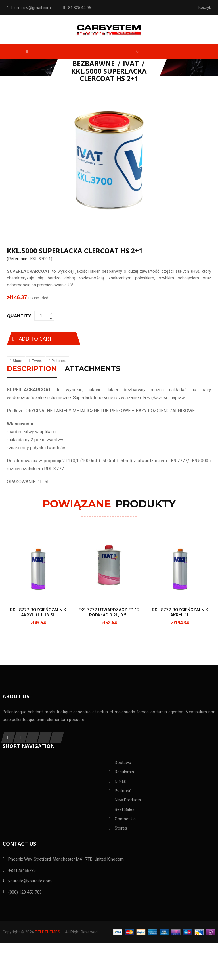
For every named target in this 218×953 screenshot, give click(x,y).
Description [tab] (32, 369)
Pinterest (59, 361)
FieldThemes (47, 942)
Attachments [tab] (92, 369)
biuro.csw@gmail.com (31, 7)
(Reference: (17, 258)
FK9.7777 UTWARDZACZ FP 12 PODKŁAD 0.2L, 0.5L (109, 612)
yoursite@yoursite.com (30, 887)
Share (17, 361)
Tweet (37, 361)
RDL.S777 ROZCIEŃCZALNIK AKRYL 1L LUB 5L (38, 612)
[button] (81, 51)
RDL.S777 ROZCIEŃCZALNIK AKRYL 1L (180, 612)
